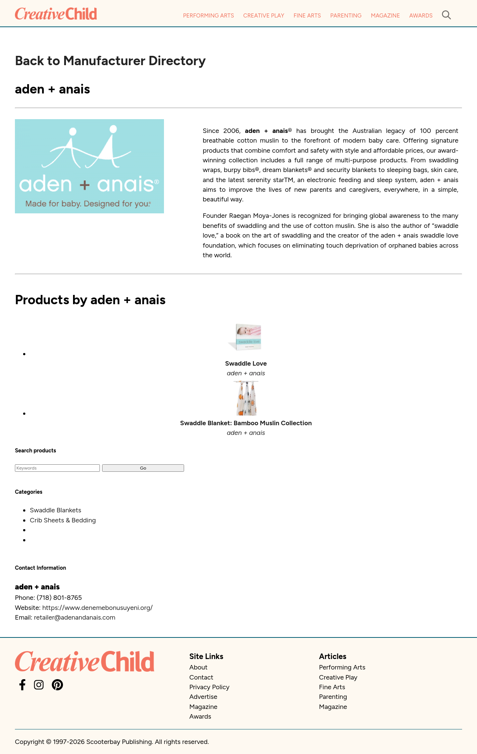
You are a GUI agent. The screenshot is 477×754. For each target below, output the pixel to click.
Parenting (345, 15)
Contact (201, 677)
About (198, 667)
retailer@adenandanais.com (74, 617)
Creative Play (263, 15)
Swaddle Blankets (55, 510)
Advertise (203, 696)
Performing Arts (208, 15)
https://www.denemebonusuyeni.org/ (97, 607)
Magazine (385, 15)
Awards (421, 15)
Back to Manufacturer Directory (110, 61)
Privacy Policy (209, 687)
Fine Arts (307, 15)
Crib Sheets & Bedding (63, 520)
